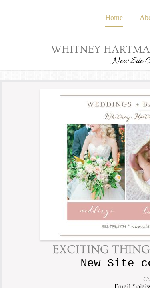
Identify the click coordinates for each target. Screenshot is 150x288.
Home (114, 18)
